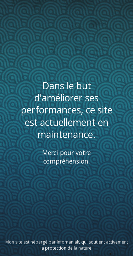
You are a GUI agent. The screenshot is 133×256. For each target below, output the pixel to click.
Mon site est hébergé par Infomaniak (42, 242)
